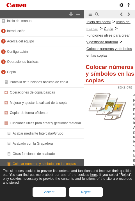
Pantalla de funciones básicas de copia (39, 82)
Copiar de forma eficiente (28, 113)
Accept (49, 192)
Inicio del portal (98, 22)
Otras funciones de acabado (34, 154)
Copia (11, 72)
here (93, 175)
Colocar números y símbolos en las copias (44, 164)
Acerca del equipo (20, 41)
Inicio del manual (19, 21)
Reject (85, 192)
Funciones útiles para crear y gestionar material (45, 123)
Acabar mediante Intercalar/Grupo (38, 133)
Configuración (17, 52)
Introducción (16, 31)
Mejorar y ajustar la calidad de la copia (38, 103)
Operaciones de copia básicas (32, 92)
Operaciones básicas (22, 62)
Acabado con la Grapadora (33, 143)
